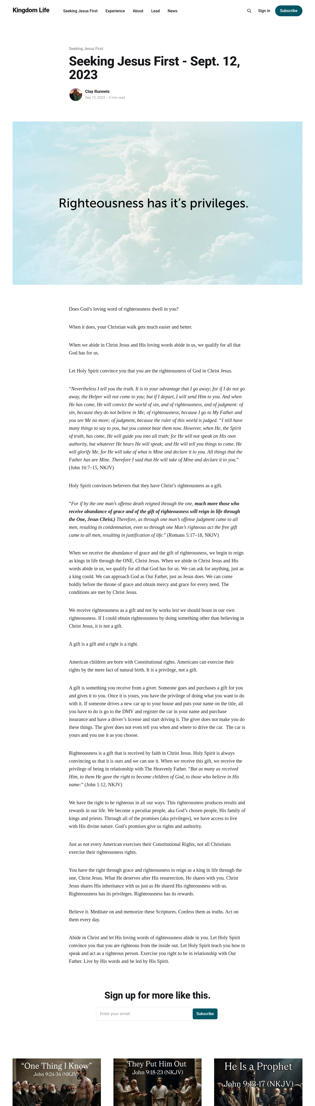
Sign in (264, 10)
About (138, 11)
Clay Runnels (97, 91)
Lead (155, 11)
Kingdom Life (31, 10)
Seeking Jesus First (80, 11)
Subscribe (289, 10)
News (172, 11)
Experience (115, 11)
